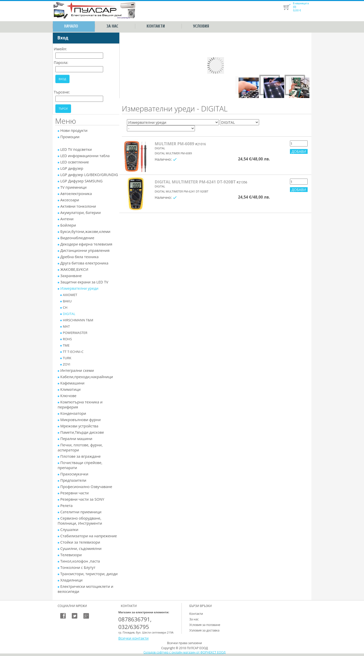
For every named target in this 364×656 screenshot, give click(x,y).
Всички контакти (133, 638)
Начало (71, 26)
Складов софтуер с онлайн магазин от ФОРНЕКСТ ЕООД (185, 652)
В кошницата (301, 3)
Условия (201, 26)
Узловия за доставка (204, 630)
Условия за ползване (204, 625)
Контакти (156, 26)
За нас (112, 26)
